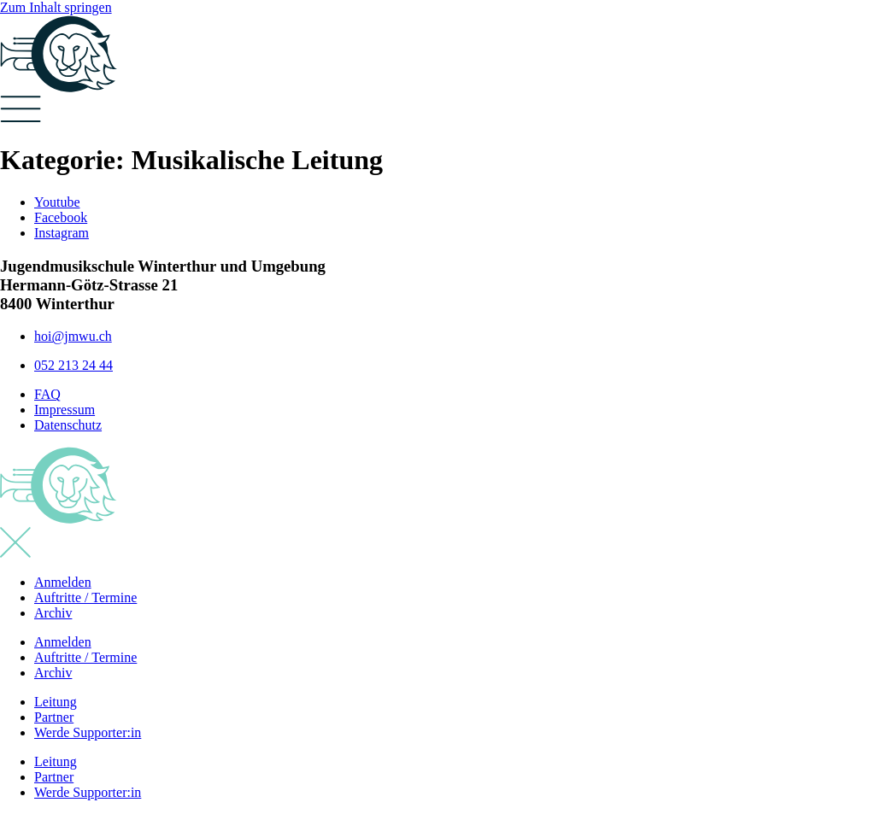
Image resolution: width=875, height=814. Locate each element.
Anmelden (62, 582)
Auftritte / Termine (85, 597)
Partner (53, 717)
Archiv (53, 613)
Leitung (55, 701)
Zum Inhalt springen (56, 7)
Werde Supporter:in (87, 732)
